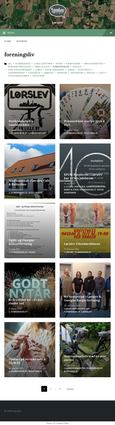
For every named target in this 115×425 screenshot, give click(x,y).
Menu (57, 33)
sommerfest (23, 63)
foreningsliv (19, 133)
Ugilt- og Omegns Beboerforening (21, 242)
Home (7, 41)
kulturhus (84, 69)
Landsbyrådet (16, 72)
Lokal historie (43, 63)
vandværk (38, 75)
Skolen (91, 72)
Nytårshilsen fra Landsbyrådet (21, 122)
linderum (34, 72)
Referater (77, 72)
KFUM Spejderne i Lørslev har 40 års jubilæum (83, 176)
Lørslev (57, 22)
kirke (71, 69)
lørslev (48, 72)
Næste (70, 388)
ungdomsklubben (18, 75)
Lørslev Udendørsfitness (82, 244)
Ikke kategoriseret (20, 69)
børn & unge (42, 66)
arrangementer (93, 63)
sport (59, 63)
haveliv (77, 66)
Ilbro (38, 69)
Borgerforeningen (19, 66)
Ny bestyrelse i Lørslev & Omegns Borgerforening (82, 298)
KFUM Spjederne (54, 69)
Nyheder (22, 41)
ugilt (102, 72)
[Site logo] (57, 17)
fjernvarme (73, 63)
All (10, 63)
